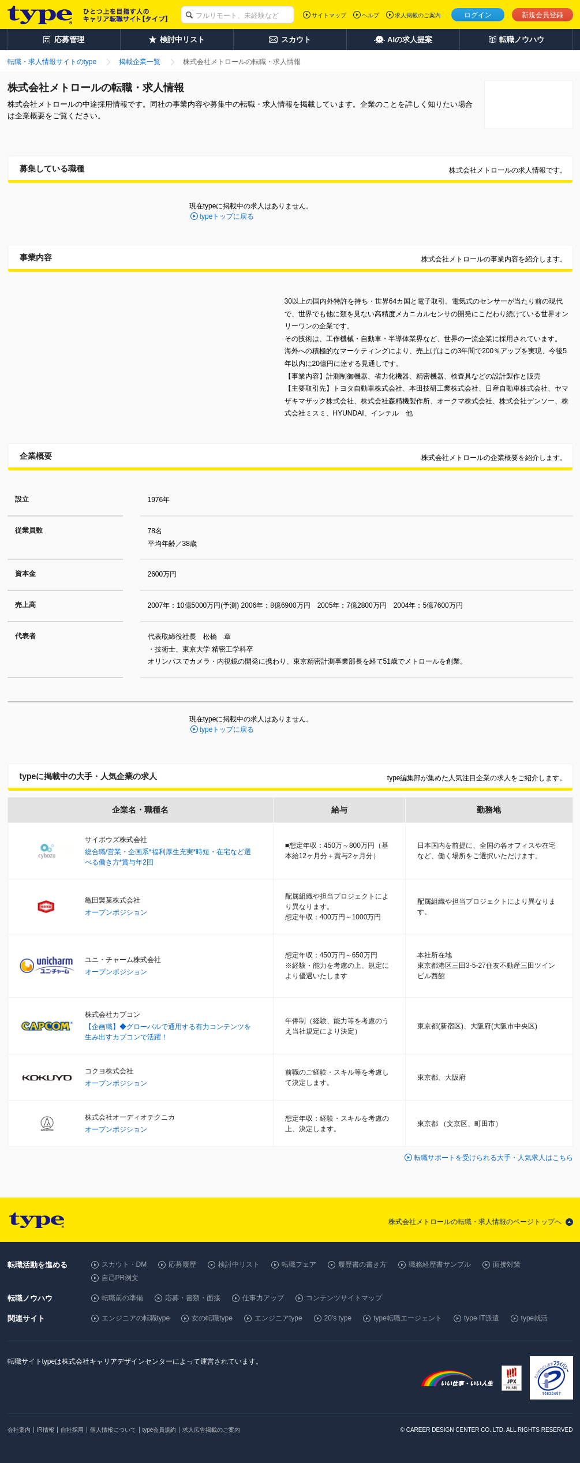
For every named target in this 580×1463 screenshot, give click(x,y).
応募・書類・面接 (192, 1298)
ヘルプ (370, 15)
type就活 (534, 1318)
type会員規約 (160, 1430)
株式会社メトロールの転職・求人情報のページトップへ (475, 1222)
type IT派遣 (481, 1318)
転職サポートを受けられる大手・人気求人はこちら (493, 1158)
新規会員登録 (542, 15)
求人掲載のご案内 (418, 15)
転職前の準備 (122, 1298)
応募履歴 (182, 1264)
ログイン (478, 15)
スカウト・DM (124, 1264)
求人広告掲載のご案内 (211, 1430)
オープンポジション (116, 912)
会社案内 (19, 1430)
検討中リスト (239, 1264)
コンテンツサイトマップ (344, 1298)
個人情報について (113, 1430)
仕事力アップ (263, 1298)
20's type (338, 1318)
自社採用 (72, 1430)
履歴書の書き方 (362, 1264)
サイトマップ (329, 15)
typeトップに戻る (227, 216)
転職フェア (299, 1264)
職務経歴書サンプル (440, 1264)
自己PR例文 (120, 1278)
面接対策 (507, 1264)
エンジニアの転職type (136, 1318)
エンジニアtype (278, 1318)
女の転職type (212, 1318)
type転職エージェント (407, 1318)
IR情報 (45, 1430)
